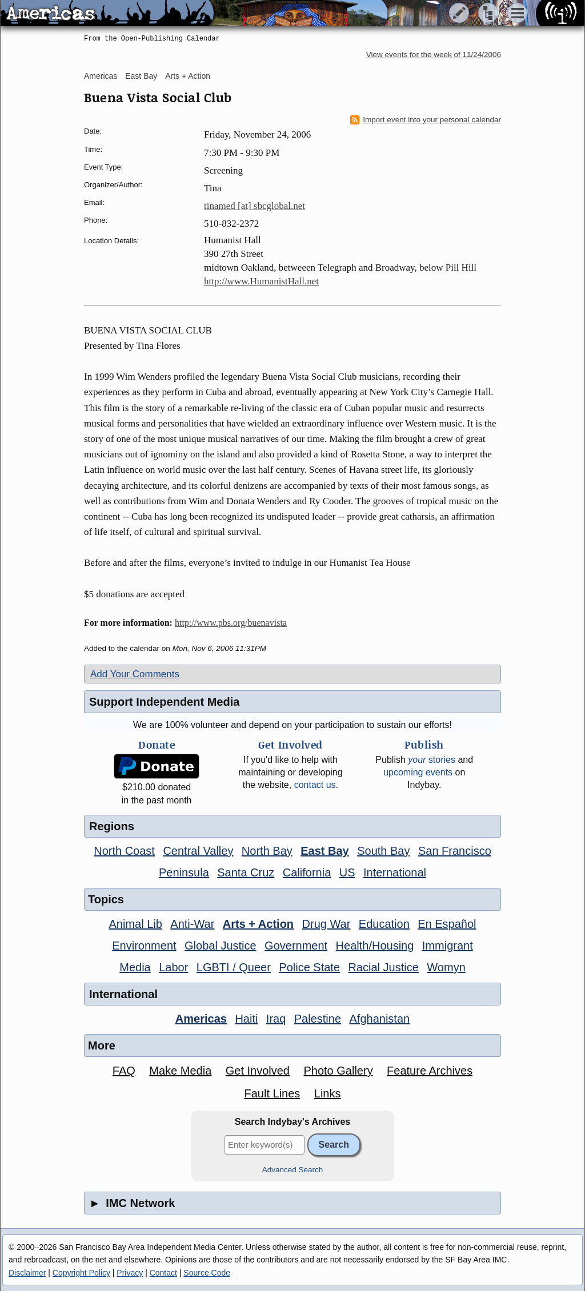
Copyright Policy (81, 1272)
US (347, 872)
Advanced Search (292, 1169)
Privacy (130, 1272)
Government (296, 945)
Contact (163, 1272)
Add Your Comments (134, 674)
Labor (173, 967)
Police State (309, 967)
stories (431, 760)
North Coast (124, 850)
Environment (144, 945)
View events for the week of (433, 54)
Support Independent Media (164, 701)
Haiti (246, 1018)
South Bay (383, 850)
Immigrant (447, 945)
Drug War (326, 924)
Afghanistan (380, 1018)
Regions (111, 826)
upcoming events (417, 772)
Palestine (317, 1018)
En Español (447, 924)
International (394, 872)
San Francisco (454, 850)
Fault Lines (272, 1093)
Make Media (180, 1070)
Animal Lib (135, 924)
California (307, 872)
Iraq (276, 1018)
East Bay (141, 76)
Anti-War (192, 924)
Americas (100, 76)
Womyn (446, 967)
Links (327, 1093)
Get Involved (258, 1070)
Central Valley (198, 850)
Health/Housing (375, 945)
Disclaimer (27, 1272)
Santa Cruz (245, 872)
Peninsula (184, 872)
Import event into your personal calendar (425, 119)
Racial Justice (383, 967)
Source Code (206, 1272)
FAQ (124, 1070)
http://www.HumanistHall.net (261, 281)
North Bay (267, 850)
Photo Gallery (337, 1070)
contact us (315, 785)
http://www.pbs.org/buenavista (231, 623)
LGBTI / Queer (234, 967)
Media (134, 967)
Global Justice (221, 945)
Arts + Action (187, 76)
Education (384, 924)
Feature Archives (429, 1070)
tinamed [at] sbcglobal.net (254, 205)
